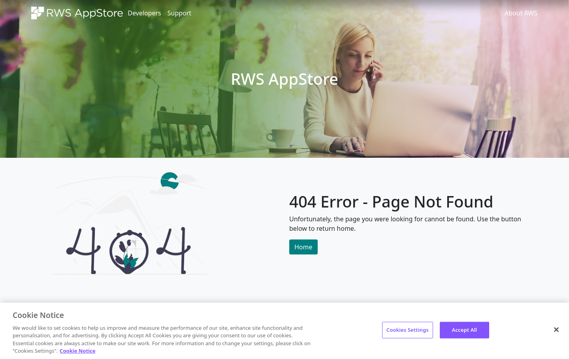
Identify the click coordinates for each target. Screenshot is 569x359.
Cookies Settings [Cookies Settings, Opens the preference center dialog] (407, 329)
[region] (284, 331)
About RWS (521, 13)
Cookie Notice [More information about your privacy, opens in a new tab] (77, 350)
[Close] (556, 329)
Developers (144, 13)
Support (179, 13)
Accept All (464, 329)
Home (303, 247)
